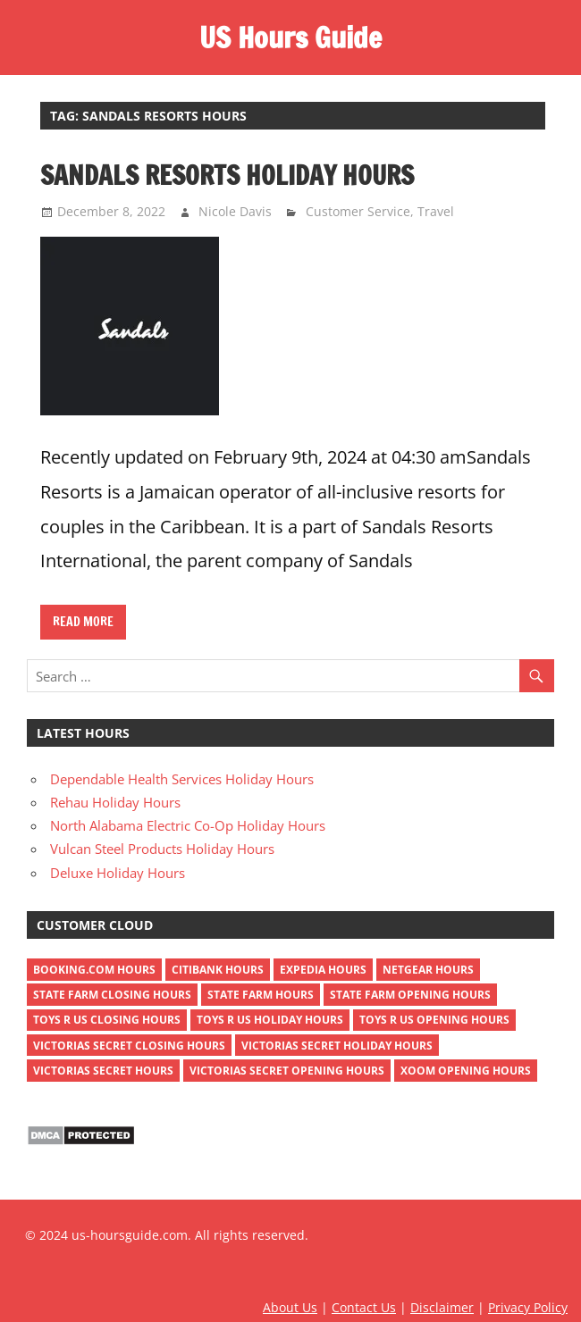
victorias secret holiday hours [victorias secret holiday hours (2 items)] (337, 1045)
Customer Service (358, 211)
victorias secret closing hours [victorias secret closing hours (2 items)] (129, 1045)
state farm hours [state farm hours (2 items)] (260, 994)
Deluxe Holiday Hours (117, 873)
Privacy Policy (528, 1307)
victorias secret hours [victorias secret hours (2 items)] (103, 1070)
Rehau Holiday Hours (115, 802)
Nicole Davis (235, 211)
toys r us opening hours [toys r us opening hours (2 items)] (434, 1019)
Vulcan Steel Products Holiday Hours (162, 849)
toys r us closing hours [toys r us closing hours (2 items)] (107, 1019)
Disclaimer (442, 1307)
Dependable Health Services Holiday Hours (182, 779)
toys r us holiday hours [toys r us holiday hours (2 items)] (270, 1019)
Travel (435, 211)
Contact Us (364, 1307)
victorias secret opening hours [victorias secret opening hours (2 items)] (286, 1070)
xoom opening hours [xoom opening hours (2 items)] (465, 1070)
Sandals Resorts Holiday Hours (227, 175)
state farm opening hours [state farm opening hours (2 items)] (410, 994)
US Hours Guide (290, 37)
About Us (290, 1307)
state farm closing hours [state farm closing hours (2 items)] (112, 994)
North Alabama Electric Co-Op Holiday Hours (187, 825)
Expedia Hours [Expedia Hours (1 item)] (323, 969)
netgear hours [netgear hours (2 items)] (428, 969)
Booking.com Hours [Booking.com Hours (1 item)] (94, 969)
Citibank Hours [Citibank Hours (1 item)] (218, 969)
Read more (83, 622)
